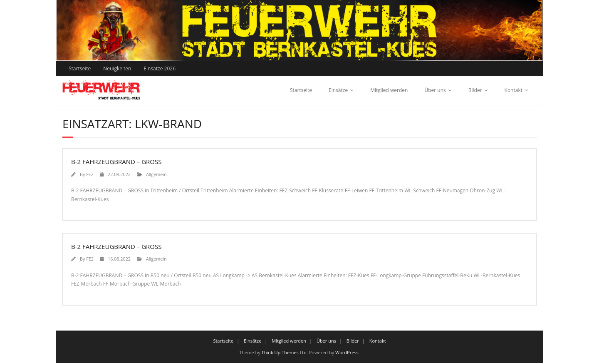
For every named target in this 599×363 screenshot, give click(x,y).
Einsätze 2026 (160, 68)
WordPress (347, 352)
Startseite (80, 68)
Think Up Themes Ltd (284, 352)
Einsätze (338, 90)
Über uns (435, 90)
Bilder (475, 90)
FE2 (90, 174)
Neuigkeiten (117, 68)
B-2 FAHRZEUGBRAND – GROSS (116, 161)
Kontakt (513, 90)
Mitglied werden (389, 90)
